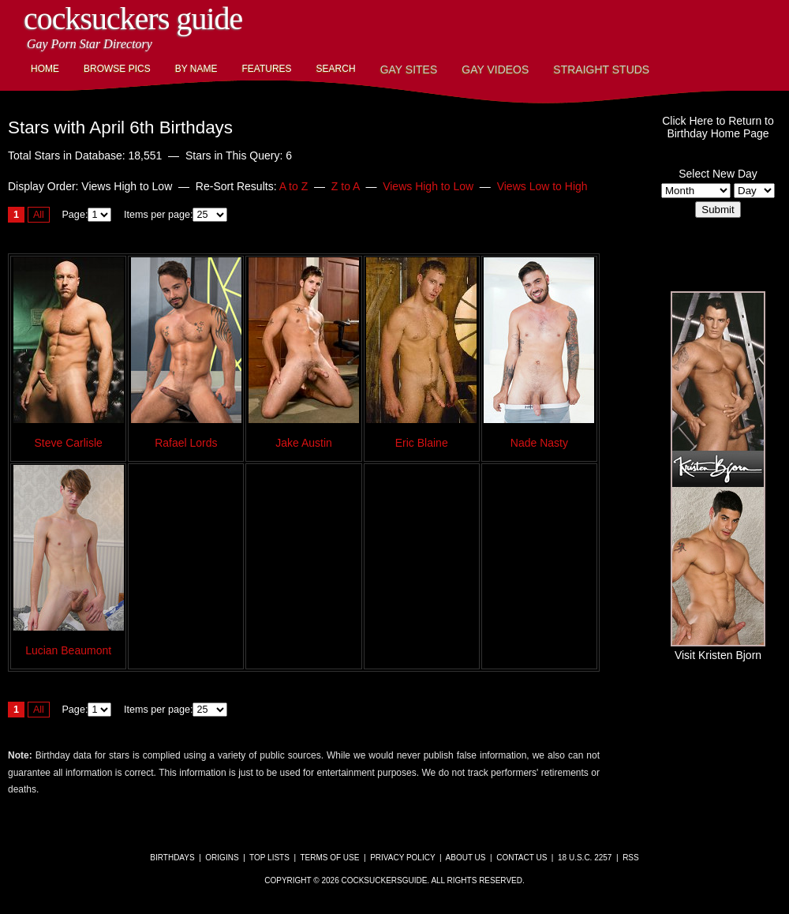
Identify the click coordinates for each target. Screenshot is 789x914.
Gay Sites (409, 69)
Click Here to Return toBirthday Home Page (718, 127)
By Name (196, 68)
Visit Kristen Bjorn (718, 648)
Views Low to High (542, 186)
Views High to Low (428, 186)
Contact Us (521, 857)
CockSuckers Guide (133, 18)
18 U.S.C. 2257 (584, 857)
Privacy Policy (402, 857)
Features (266, 68)
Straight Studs (601, 69)
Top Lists (269, 857)
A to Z (293, 186)
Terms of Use (329, 857)
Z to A (345, 186)
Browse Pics (117, 68)
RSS (631, 857)
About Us (466, 857)
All (38, 214)
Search (336, 68)
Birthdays (172, 857)
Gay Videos (495, 69)
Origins (221, 857)
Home (45, 68)
